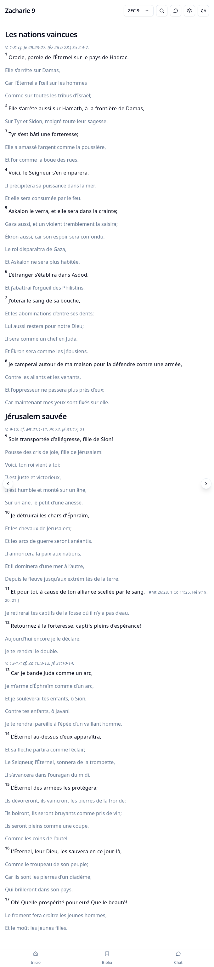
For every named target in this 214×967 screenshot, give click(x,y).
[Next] (206, 483)
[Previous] (8, 483)
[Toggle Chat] (175, 10)
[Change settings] (189, 10)
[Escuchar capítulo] (203, 10)
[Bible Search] (161, 10)
